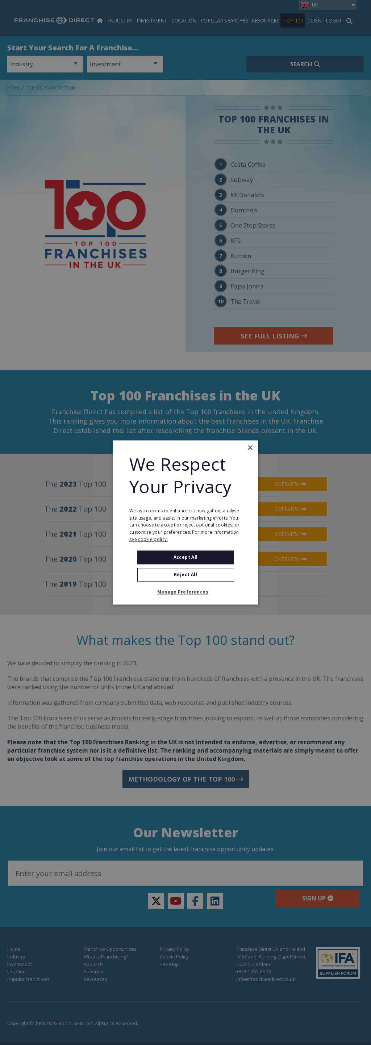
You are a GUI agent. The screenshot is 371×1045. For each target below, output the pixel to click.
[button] (185, 592)
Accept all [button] (186, 557)
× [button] (250, 448)
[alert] (185, 522)
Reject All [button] (185, 575)
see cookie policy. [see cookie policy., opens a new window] (148, 539)
